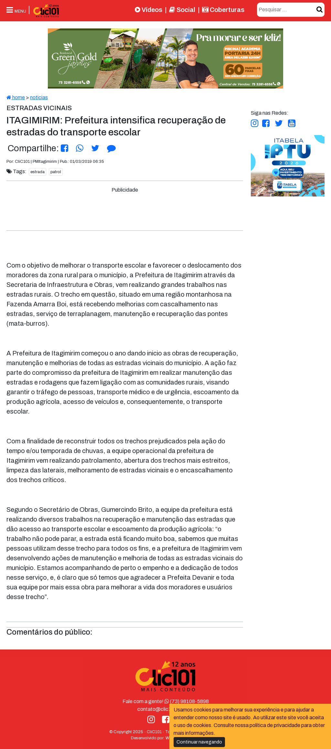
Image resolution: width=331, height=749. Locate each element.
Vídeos (148, 9)
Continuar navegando (199, 742)
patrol (55, 172)
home (15, 97)
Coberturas (223, 9)
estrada (37, 172)
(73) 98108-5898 (187, 701)
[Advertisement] (128, 208)
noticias (39, 97)
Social (182, 9)
